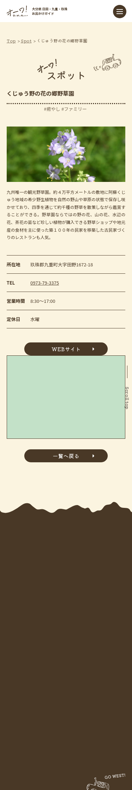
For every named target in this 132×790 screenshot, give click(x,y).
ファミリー (75, 108)
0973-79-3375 (44, 282)
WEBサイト (66, 349)
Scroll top (128, 398)
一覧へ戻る (66, 455)
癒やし (53, 108)
